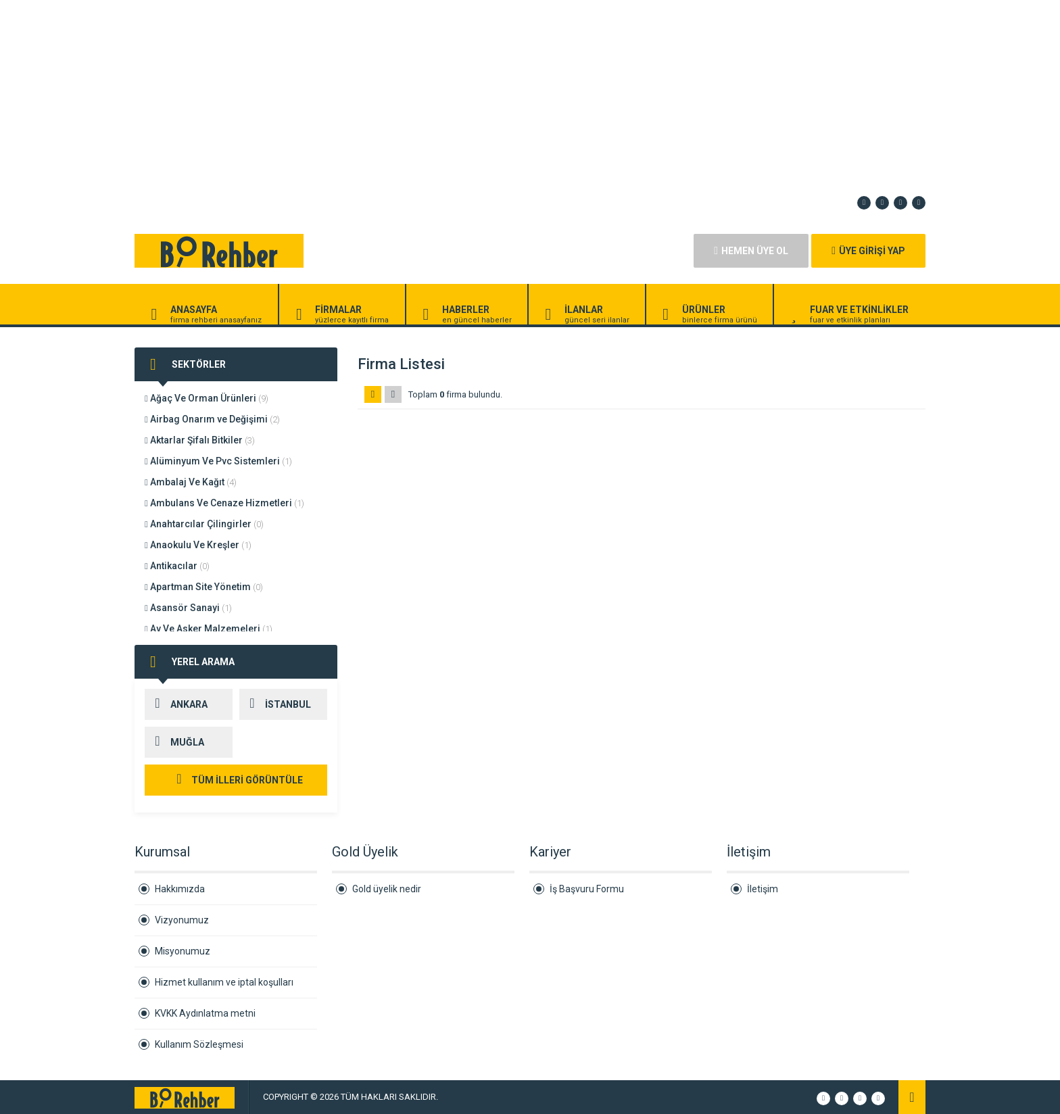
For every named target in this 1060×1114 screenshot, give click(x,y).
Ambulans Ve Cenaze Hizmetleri (224, 503)
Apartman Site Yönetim (204, 586)
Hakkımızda (180, 888)
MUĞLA (174, 742)
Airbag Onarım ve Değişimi (212, 419)
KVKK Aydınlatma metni (205, 1013)
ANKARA (176, 704)
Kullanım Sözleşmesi (199, 1044)
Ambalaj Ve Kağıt (191, 482)
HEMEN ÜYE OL (751, 251)
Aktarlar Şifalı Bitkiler (200, 440)
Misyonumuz (182, 951)
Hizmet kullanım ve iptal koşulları (224, 982)
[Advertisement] (405, 94)
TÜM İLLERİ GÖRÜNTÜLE (236, 780)
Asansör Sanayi (188, 607)
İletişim (762, 888)
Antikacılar (177, 565)
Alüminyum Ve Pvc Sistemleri (218, 461)
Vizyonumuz (182, 920)
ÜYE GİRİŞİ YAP (868, 251)
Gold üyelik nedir (386, 888)
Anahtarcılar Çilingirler (204, 523)
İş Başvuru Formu (587, 888)
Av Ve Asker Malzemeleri (208, 628)
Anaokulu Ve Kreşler (198, 544)
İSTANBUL (275, 704)
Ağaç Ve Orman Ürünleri (206, 398)
